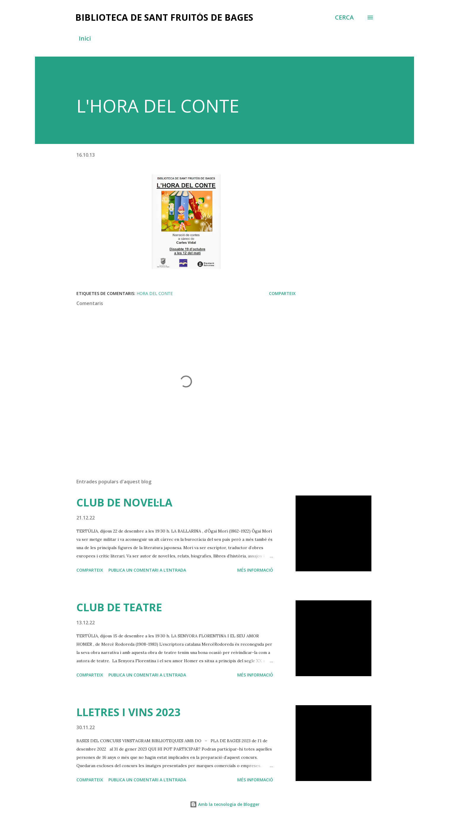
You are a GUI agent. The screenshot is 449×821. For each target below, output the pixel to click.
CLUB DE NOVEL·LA (124, 502)
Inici (85, 38)
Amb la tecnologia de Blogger (224, 804)
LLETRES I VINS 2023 (128, 712)
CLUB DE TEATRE (119, 607)
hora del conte (155, 293)
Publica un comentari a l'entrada (147, 570)
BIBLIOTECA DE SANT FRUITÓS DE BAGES (164, 17)
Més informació (255, 570)
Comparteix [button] (282, 293)
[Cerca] (344, 17)
